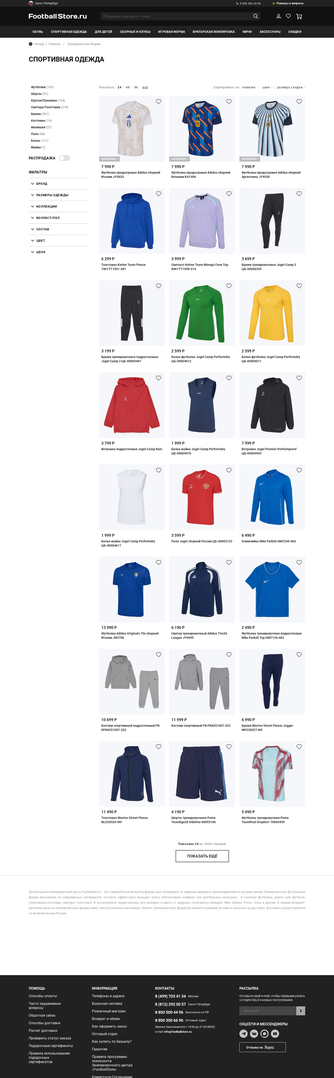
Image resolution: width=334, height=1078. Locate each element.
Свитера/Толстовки (49, 107)
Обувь (38, 31)
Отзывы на (266, 1047)
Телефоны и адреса (108, 996)
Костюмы (41, 120)
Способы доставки (44, 1023)
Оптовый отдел (104, 1034)
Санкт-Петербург (43, 3)
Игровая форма (171, 31)
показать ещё (202, 856)
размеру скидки (291, 87)
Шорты (39, 94)
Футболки (42, 87)
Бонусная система (107, 1003)
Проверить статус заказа (50, 1038)
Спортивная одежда (69, 31)
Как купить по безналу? (112, 1041)
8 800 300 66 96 (169, 1020)
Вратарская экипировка (214, 31)
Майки (38, 147)
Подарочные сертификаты (51, 1046)
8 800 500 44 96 (248, 3)
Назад (36, 44)
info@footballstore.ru (178, 1031)
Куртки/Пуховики (48, 100)
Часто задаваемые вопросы (45, 1005)
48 (128, 87)
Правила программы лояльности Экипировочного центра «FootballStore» (112, 1063)
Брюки (40, 114)
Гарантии (99, 1049)
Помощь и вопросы (290, 3)
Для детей (103, 31)
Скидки (294, 31)
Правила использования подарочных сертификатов (49, 1057)
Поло (38, 134)
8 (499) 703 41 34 (170, 996)
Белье (39, 140)
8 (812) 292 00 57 (170, 1004)
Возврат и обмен (106, 1019)
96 (136, 87)
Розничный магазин (109, 1011)
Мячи (247, 31)
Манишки (41, 127)
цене (268, 87)
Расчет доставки (43, 1030)
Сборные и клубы (135, 31)
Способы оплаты (43, 996)
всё (145, 87)
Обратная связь (42, 1015)
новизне (250, 87)
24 (119, 87)
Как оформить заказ (109, 1026)
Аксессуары (270, 31)
